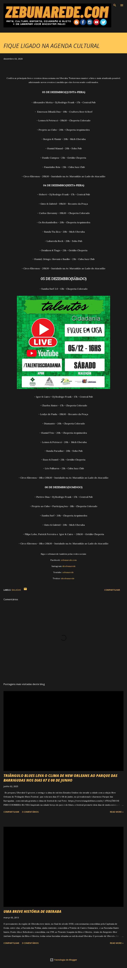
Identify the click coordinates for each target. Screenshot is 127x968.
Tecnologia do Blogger (63, 959)
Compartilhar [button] (112, 589)
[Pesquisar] (115, 5)
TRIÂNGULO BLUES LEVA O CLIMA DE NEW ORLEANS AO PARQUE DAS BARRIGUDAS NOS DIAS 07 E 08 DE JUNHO (60, 778)
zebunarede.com (69, 560)
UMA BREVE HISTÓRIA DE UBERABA (32, 911)
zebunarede (68, 572)
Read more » (117, 811)
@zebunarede (69, 566)
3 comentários (30, 811)
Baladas (16, 589)
